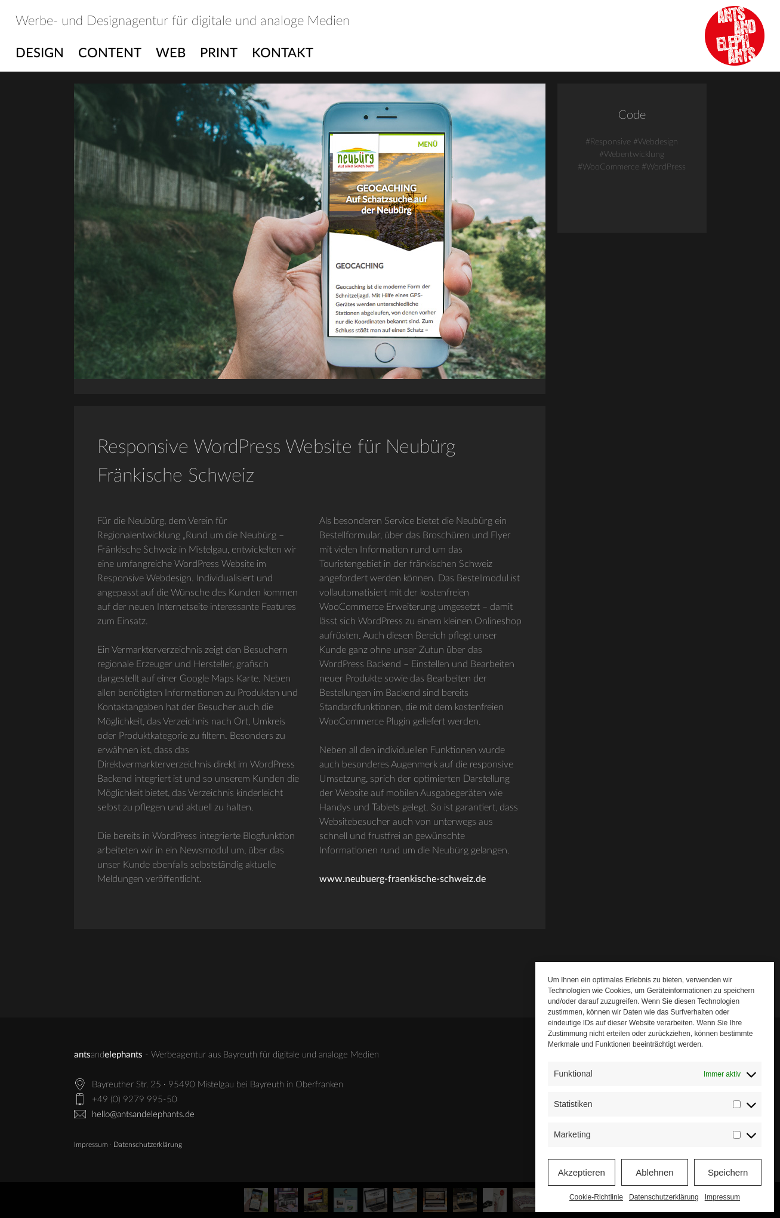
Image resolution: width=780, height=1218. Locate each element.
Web (171, 53)
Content (109, 53)
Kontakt (282, 53)
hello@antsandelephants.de (143, 1114)
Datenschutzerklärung (664, 1197)
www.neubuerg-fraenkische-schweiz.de (402, 879)
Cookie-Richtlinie (596, 1197)
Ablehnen (654, 1172)
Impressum (722, 1197)
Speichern (728, 1172)
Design (40, 53)
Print (219, 53)
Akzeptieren (581, 1172)
